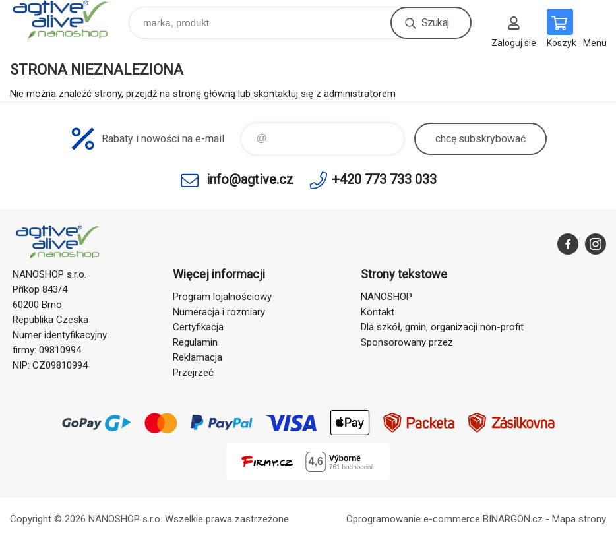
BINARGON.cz (513, 519)
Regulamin (195, 342)
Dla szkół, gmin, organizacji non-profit (442, 327)
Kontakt (377, 312)
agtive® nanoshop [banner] (68, 19)
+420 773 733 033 (384, 179)
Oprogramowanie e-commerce (413, 519)
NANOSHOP (386, 297)
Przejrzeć (193, 372)
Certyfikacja (198, 327)
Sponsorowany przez (407, 342)
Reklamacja (197, 357)
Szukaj (434, 22)
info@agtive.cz (249, 179)
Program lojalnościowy (222, 297)
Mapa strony (579, 519)
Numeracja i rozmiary (219, 312)
